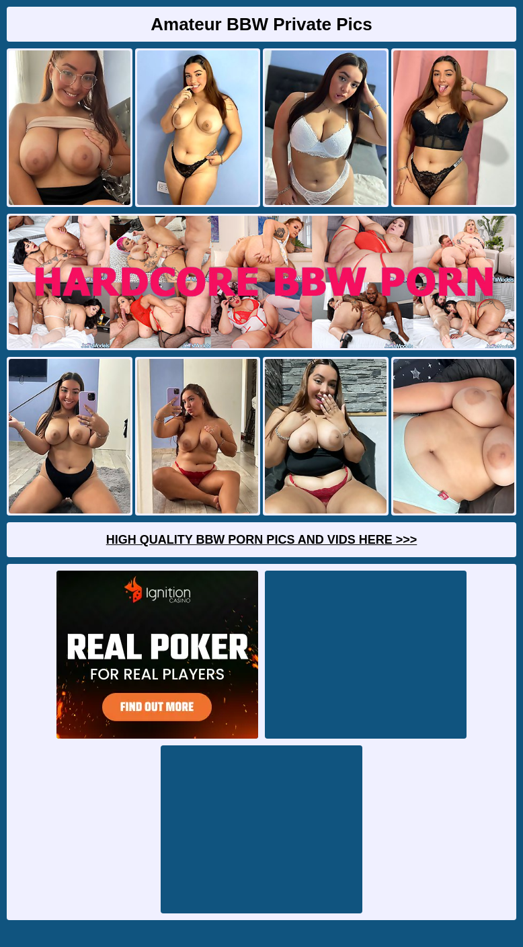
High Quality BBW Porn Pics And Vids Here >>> (261, 539)
